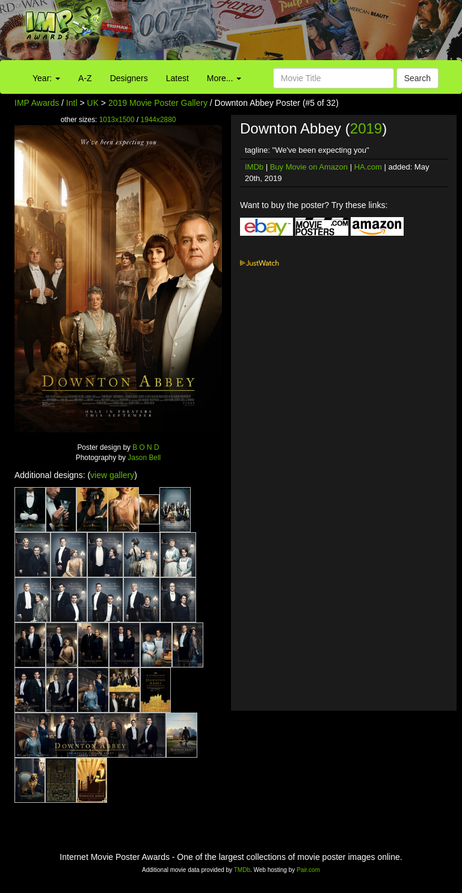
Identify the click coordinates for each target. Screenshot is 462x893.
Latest (177, 78)
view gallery (112, 475)
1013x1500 (117, 119)
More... (224, 78)
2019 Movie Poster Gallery (158, 103)
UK (93, 103)
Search (417, 78)
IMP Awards (36, 103)
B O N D (145, 447)
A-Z (85, 78)
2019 (366, 128)
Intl (72, 103)
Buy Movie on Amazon (309, 166)
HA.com (368, 166)
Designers (129, 78)
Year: (46, 78)
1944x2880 (158, 119)
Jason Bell (144, 457)
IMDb (254, 166)
